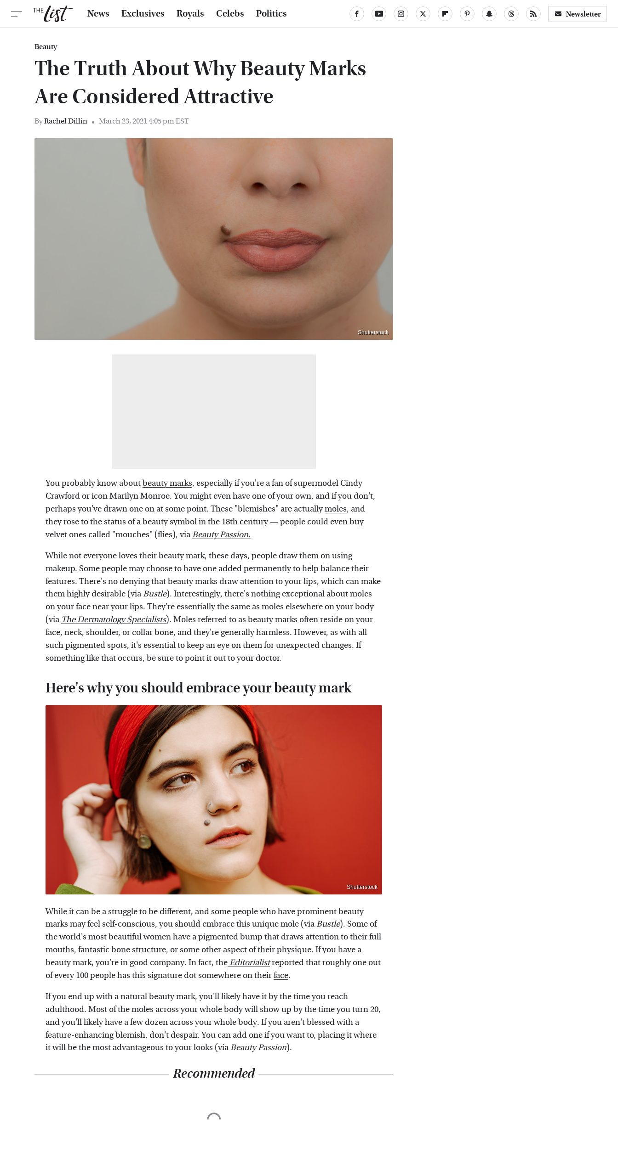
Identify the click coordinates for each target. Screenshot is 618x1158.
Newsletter (577, 14)
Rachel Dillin (65, 121)
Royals (190, 13)
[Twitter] (423, 13)
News (98, 13)
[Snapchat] (489, 13)
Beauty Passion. (221, 535)
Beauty (45, 47)
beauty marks (167, 483)
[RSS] (533, 13)
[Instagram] (401, 13)
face (281, 975)
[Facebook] (356, 13)
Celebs (230, 13)
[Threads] (511, 13)
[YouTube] (379, 13)
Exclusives (143, 13)
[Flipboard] (445, 13)
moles (336, 509)
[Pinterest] (467, 13)
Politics (271, 13)
